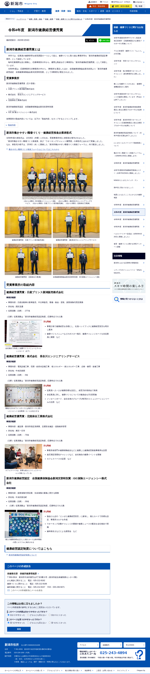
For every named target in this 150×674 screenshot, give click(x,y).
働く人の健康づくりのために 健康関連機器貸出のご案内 (128, 85)
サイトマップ (122, 670)
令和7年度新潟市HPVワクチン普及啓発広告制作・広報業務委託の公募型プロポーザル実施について (128, 41)
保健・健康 (49, 19)
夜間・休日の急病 (122, 6)
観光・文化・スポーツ (87, 11)
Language (139, 2)
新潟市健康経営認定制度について (23, 554)
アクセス (105, 2)
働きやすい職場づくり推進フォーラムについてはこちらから (34, 149)
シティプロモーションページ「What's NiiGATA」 (128, 271)
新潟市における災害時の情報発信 (126, 263)
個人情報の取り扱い (72, 670)
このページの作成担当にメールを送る (27, 590)
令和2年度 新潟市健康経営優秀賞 (126, 227)
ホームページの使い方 (34, 670)
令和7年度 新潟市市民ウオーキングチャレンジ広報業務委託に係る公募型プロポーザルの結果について (128, 122)
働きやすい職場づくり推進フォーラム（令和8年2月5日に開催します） (128, 154)
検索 (140, 6)
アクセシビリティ (53, 670)
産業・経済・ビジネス (110, 11)
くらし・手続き (16, 11)
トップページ (21, 19)
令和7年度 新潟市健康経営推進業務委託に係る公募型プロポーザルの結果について (128, 110)
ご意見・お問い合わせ (104, 670)
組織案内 (94, 2)
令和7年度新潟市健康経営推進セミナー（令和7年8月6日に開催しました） (127, 171)
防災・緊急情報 (99, 6)
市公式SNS (130, 645)
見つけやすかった (17, 623)
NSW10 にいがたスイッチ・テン (126, 180)
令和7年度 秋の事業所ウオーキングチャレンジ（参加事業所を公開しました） (128, 74)
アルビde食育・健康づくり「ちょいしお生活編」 (128, 52)
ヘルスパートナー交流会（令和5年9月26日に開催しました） (128, 235)
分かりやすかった (17, 615)
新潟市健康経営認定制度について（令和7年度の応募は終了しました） (128, 134)
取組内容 (12, 125)
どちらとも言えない (38, 615)
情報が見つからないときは (131, 299)
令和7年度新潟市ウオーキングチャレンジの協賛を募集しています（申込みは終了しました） (128, 97)
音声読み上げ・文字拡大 (122, 2)
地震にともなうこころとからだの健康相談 (128, 196)
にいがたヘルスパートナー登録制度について (128, 144)
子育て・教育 (40, 11)
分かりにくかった (58, 615)
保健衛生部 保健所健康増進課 (22, 573)
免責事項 (88, 670)
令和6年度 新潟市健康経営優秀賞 (126, 163)
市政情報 (134, 11)
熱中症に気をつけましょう (123, 187)
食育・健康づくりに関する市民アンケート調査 (128, 245)
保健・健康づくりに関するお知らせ (69, 19)
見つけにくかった (58, 623)
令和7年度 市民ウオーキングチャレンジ (127, 62)
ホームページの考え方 (13, 670)
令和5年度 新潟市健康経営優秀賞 (126, 205)
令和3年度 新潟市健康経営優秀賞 (126, 219)
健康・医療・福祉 (63, 11)
